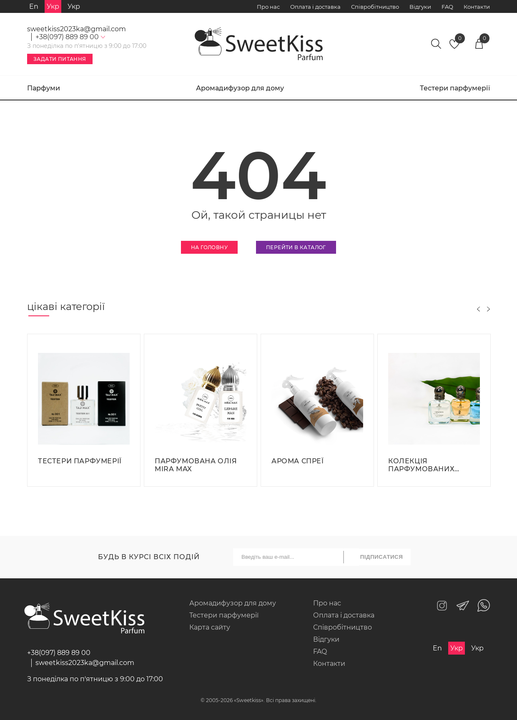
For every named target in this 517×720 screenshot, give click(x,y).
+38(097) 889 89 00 (58, 653)
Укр (74, 6)
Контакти (477, 6)
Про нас (268, 6)
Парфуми (43, 88)
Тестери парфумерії (455, 88)
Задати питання (59, 59)
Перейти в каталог (296, 247)
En (33, 6)
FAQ (447, 6)
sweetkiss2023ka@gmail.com (76, 29)
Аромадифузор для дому (240, 88)
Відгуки (420, 6)
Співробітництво (375, 6)
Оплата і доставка (315, 6)
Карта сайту (209, 627)
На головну (209, 247)
